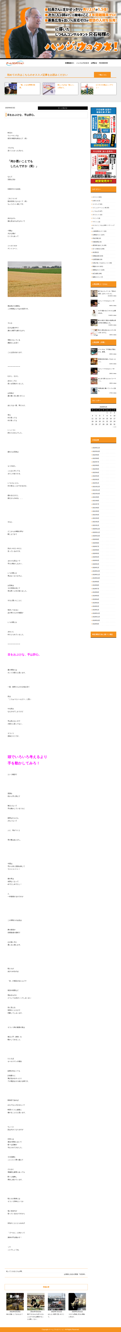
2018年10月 (96, 620)
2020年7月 (96, 546)
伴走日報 (95, 238)
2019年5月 (96, 595)
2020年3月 (96, 560)
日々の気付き (97, 249)
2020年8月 (96, 543)
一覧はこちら (102, 75)
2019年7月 (96, 588)
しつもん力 (96, 211)
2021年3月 (96, 518)
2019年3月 (96, 603)
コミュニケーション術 (99, 207)
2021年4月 (96, 514)
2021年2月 (96, 521)
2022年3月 (96, 476)
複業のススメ (97, 277)
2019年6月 (96, 592)
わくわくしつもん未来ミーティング (104, 225)
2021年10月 (96, 493)
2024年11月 (96, 448)
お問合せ (94, 63)
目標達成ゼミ (69, 63)
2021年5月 (96, 511)
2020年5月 (96, 553)
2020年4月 (96, 557)
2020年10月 (96, 536)
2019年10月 (96, 578)
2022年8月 (96, 458)
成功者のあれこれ (98, 245)
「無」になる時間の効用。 (27, 86)
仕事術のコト (97, 235)
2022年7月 (96, 462)
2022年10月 (96, 451)
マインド (95, 218)
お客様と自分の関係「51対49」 (75, 1274)
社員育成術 (96, 259)
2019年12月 (96, 571)
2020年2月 (96, 564)
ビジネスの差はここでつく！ (104, 86)
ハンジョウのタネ (82, 63)
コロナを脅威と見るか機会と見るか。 (77, 1315)
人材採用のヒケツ (98, 231)
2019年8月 (96, 585)
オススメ (95, 197)
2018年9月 (96, 624)
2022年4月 (96, 472)
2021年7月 (96, 504)
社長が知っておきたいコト (101, 263)
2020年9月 (96, 539)
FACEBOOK (103, 63)
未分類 (95, 252)
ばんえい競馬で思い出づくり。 (56, 1315)
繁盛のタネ (96, 266)
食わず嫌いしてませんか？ (14, 1314)
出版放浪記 (96, 242)
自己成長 (95, 273)
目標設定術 (96, 256)
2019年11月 (96, 574)
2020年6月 (96, 550)
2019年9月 (96, 581)
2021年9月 (96, 497)
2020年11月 (96, 532)
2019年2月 (96, 606)
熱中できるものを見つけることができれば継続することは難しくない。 (35, 1316)
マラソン (95, 222)
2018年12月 (96, 613)
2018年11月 (96, 617)
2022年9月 (96, 455)
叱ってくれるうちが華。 (14, 1271)
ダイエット (96, 214)
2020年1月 (96, 567)
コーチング (96, 204)
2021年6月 (96, 507)
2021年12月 (96, 486)
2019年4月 (96, 599)
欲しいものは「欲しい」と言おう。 (66, 86)
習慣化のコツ (97, 270)
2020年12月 (96, 529)
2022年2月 (96, 479)
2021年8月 (96, 500)
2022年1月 (96, 483)
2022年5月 (96, 469)
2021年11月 (96, 490)
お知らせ (95, 200)
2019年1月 (96, 610)
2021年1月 (96, 525)
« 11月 (114, 427)
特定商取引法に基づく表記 (102, 634)
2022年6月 (96, 465)
